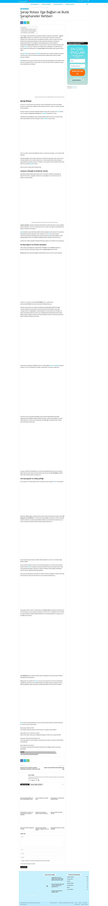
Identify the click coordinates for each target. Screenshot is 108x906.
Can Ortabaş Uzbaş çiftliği (45, 751)
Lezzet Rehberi (25, 8)
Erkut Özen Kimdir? (23, 1)
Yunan (58, 111)
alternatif (38, 53)
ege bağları (53, 751)
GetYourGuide (74, 86)
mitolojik (44, 113)
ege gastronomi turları (25, 753)
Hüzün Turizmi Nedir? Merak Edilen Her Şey (54, 768)
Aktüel (68, 887)
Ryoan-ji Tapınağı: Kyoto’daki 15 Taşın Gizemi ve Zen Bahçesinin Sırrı (58, 885)
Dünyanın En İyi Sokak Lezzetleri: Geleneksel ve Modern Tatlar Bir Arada (30, 768)
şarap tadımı (54, 753)
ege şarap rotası (42, 753)
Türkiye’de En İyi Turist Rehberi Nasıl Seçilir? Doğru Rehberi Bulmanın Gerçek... (57, 879)
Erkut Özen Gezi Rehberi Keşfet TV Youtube (66, 902)
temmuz (51, 365)
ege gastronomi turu (34, 753)
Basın (76, 902)
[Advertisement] (77, 30)
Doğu (21, 232)
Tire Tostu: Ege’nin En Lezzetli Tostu (41, 798)
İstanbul (68, 881)
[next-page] (63, 784)
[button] (87, 4)
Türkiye (26, 7)
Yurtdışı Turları (70, 4)
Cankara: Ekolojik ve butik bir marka (28, 29)
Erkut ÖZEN (31, 775)
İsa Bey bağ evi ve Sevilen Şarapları (28, 30)
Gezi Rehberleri (35, 4)
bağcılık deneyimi (28, 751)
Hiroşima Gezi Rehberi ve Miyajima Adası (57, 891)
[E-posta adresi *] (77, 66)
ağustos (57, 365)
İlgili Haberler (24, 784)
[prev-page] (62, 784)
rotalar (26, 46)
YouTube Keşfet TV (58, 4)
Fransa (49, 233)
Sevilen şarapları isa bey (33, 754)
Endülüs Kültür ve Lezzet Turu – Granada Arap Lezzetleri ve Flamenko (27, 813)
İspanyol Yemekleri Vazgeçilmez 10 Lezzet (27, 828)
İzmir (21, 722)
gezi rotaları (26, 53)
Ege (28, 7)
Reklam (80, 902)
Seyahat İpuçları (70, 883)
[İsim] (77, 61)
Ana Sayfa (21, 7)
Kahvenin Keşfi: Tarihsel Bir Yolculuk (56, 813)
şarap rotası (48, 753)
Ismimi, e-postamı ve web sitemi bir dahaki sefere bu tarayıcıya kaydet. (36, 860)
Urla (54, 481)
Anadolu (45, 118)
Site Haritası (85, 902)
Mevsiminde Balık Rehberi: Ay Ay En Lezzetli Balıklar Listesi (26, 798)
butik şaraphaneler (36, 751)
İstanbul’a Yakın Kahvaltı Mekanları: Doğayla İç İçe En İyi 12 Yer (42, 829)
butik (29, 566)
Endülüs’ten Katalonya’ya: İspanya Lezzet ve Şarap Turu (41, 813)
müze (36, 680)
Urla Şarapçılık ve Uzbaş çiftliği (27, 32)
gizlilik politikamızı (76, 80)
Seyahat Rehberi (47, 4)
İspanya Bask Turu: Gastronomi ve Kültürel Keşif (57, 798)
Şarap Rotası (24, 27)
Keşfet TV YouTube (84, 904)
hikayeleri (31, 163)
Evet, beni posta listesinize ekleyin (27, 863)
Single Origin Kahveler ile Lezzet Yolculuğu (57, 828)
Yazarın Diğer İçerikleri (36, 784)
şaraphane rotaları (24, 754)
